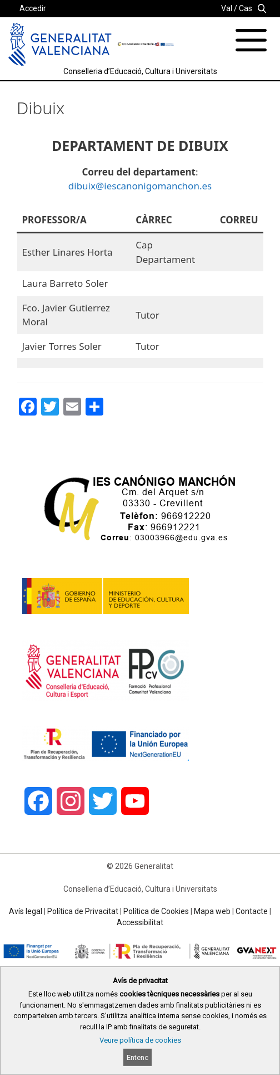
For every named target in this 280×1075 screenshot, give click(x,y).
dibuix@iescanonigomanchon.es (140, 185)
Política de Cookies (156, 911)
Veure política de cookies (140, 1040)
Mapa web (212, 911)
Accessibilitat (140, 922)
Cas (245, 8)
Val (226, 8)
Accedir (32, 8)
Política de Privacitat (82, 911)
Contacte (252, 911)
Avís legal (25, 911)
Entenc (137, 1057)
